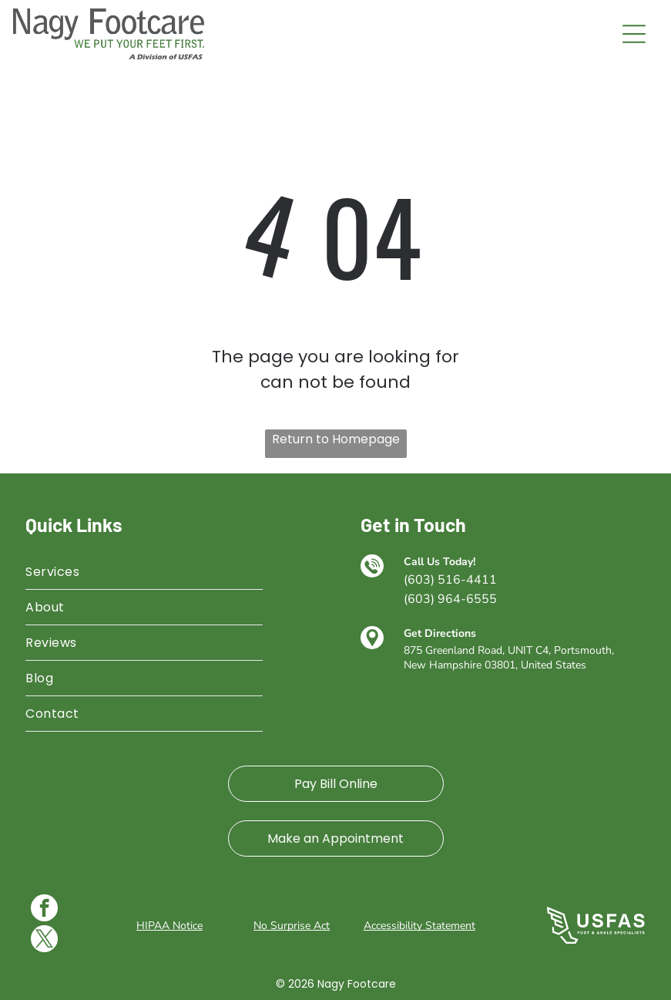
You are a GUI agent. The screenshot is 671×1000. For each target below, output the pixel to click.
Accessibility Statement (419, 925)
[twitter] (44, 940)
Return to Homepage (336, 439)
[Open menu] (634, 33)
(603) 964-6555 (450, 599)
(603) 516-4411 (450, 579)
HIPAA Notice (169, 925)
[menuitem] (144, 572)
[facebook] (44, 909)
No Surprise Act (291, 925)
